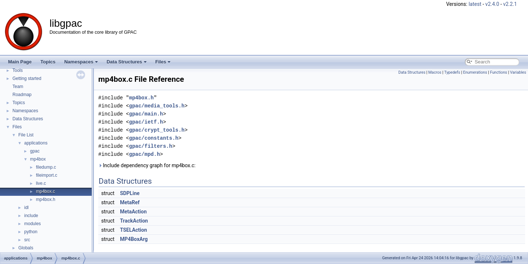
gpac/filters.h (150, 146)
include (31, 215)
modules (32, 223)
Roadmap (22, 94)
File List (25, 135)
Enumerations (475, 72)
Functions (498, 72)
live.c (41, 183)
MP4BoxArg (134, 239)
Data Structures (127, 62)
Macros (434, 72)
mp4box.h (45, 199)
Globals (25, 247)
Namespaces (81, 62)
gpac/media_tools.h (156, 105)
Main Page (20, 62)
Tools (17, 70)
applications (35, 143)
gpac (35, 151)
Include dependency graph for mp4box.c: (146, 165)
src (27, 239)
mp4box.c (45, 191)
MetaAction (133, 211)
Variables (518, 72)
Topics (47, 62)
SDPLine (129, 193)
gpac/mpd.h (144, 154)
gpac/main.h (146, 113)
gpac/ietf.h (146, 121)
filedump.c (46, 167)
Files (163, 62)
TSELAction (133, 230)
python (30, 231)
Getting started (26, 78)
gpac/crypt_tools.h (156, 129)
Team (17, 86)
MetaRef (130, 202)
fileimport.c (46, 175)
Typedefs (452, 72)
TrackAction (134, 221)
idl (26, 207)
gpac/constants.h (153, 138)
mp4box (38, 159)
